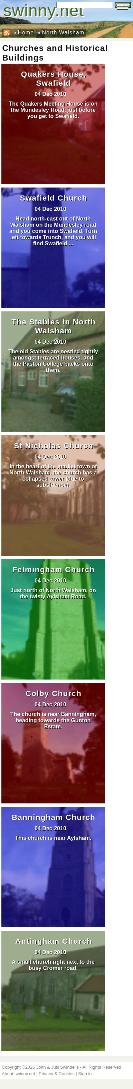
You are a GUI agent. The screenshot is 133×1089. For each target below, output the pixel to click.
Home (26, 32)
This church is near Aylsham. (53, 838)
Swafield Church (53, 198)
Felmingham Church (53, 569)
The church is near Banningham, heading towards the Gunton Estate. (53, 720)
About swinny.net (18, 1073)
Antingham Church (53, 941)
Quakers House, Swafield (53, 78)
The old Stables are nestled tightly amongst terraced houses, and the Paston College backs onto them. (53, 361)
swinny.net (43, 10)
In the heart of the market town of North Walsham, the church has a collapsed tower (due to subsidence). (53, 475)
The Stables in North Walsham (53, 326)
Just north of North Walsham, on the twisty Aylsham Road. (53, 593)
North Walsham (63, 32)
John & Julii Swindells (57, 1067)
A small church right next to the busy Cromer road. (53, 965)
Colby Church (54, 693)
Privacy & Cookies (57, 1073)
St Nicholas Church (53, 445)
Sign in (85, 1073)
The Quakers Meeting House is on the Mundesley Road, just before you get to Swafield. (53, 110)
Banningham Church (53, 817)
